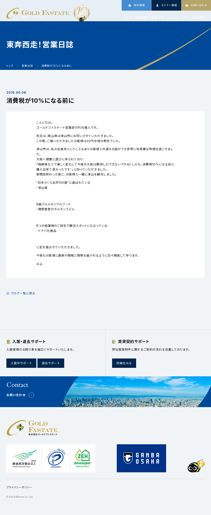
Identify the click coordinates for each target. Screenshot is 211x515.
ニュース (173, 17)
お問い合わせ (16, 395)
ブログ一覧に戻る (23, 293)
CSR (185, 17)
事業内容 (157, 17)
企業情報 (141, 17)
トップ (127, 17)
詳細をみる (124, 363)
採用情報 (198, 17)
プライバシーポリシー (19, 487)
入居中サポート (21, 363)
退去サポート (51, 363)
